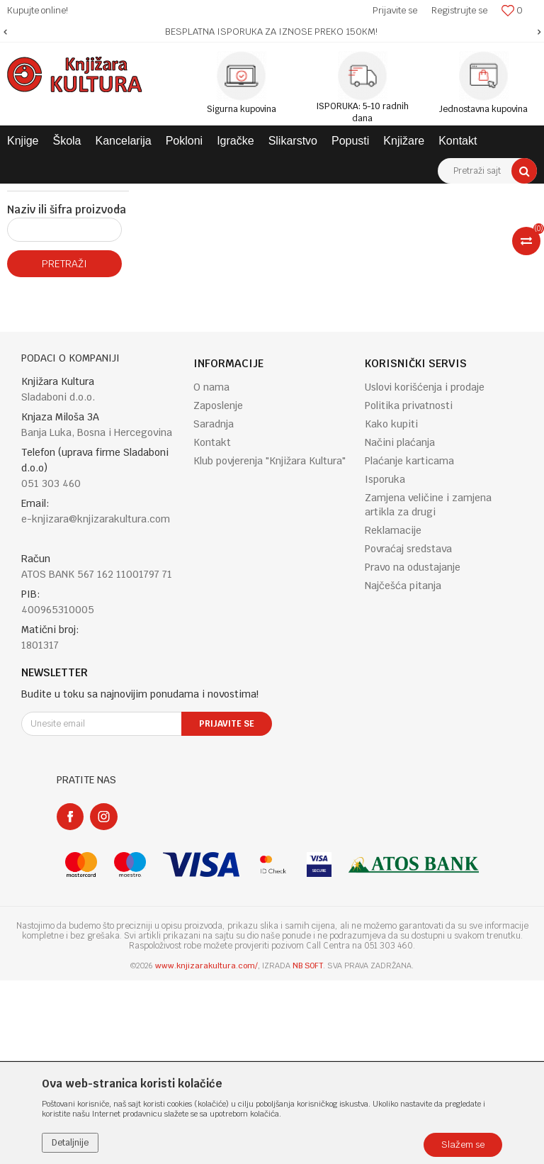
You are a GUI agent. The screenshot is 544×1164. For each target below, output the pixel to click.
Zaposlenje (218, 589)
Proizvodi (100, 194)
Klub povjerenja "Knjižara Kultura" (269, 644)
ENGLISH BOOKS (206, 194)
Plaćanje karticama (409, 644)
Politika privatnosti (409, 589)
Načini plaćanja (400, 626)
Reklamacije (393, 713)
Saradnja (213, 607)
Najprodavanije (51, 297)
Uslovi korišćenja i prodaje (424, 570)
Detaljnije (70, 1142)
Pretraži (64, 447)
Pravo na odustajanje (412, 750)
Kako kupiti (391, 607)
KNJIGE (146, 194)
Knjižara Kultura (38, 194)
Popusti (35, 336)
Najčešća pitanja (403, 769)
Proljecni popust (53, 356)
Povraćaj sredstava (408, 732)
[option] (272, 32)
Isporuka (385, 662)
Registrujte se (459, 10)
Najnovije (39, 317)
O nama (211, 570)
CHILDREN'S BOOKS (292, 194)
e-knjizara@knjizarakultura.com (95, 702)
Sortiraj (433, 220)
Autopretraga (372, 220)
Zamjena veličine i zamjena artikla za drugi (428, 688)
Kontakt (212, 626)
